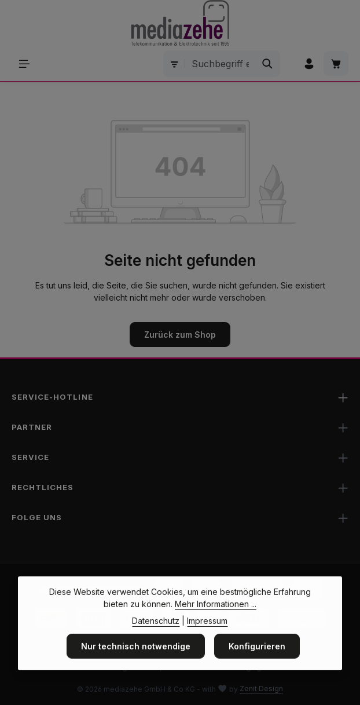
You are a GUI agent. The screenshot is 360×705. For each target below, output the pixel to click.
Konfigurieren (257, 661)
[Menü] (24, 63)
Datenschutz (155, 635)
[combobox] (220, 63)
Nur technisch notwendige (135, 661)
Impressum (207, 635)
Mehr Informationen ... (215, 618)
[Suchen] (267, 63)
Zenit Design (261, 688)
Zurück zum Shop (180, 334)
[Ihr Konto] (308, 63)
